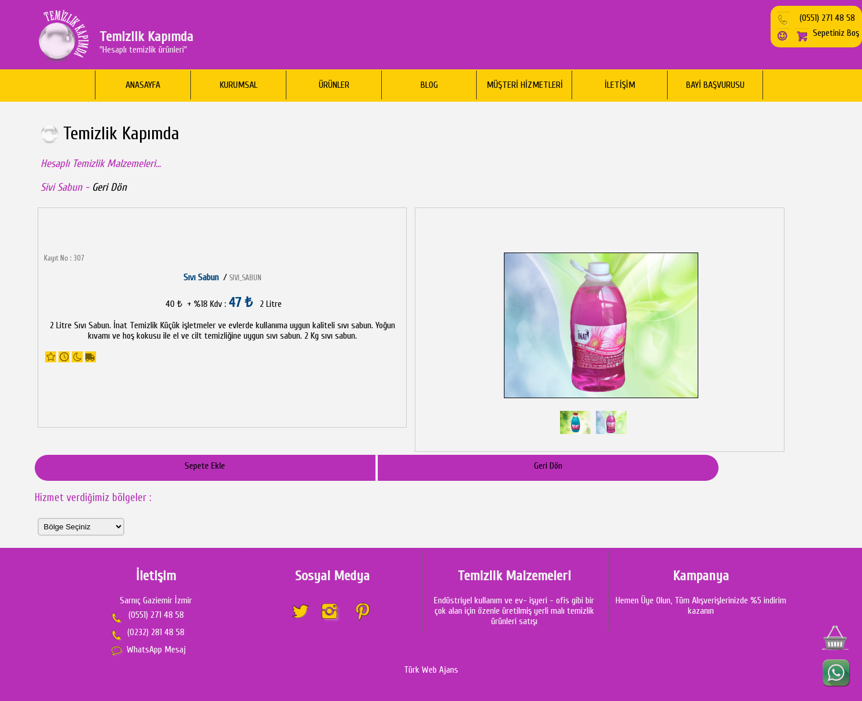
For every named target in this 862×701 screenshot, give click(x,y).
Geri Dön (109, 187)
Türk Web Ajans (431, 670)
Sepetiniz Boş (826, 33)
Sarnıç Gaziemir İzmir (156, 600)
